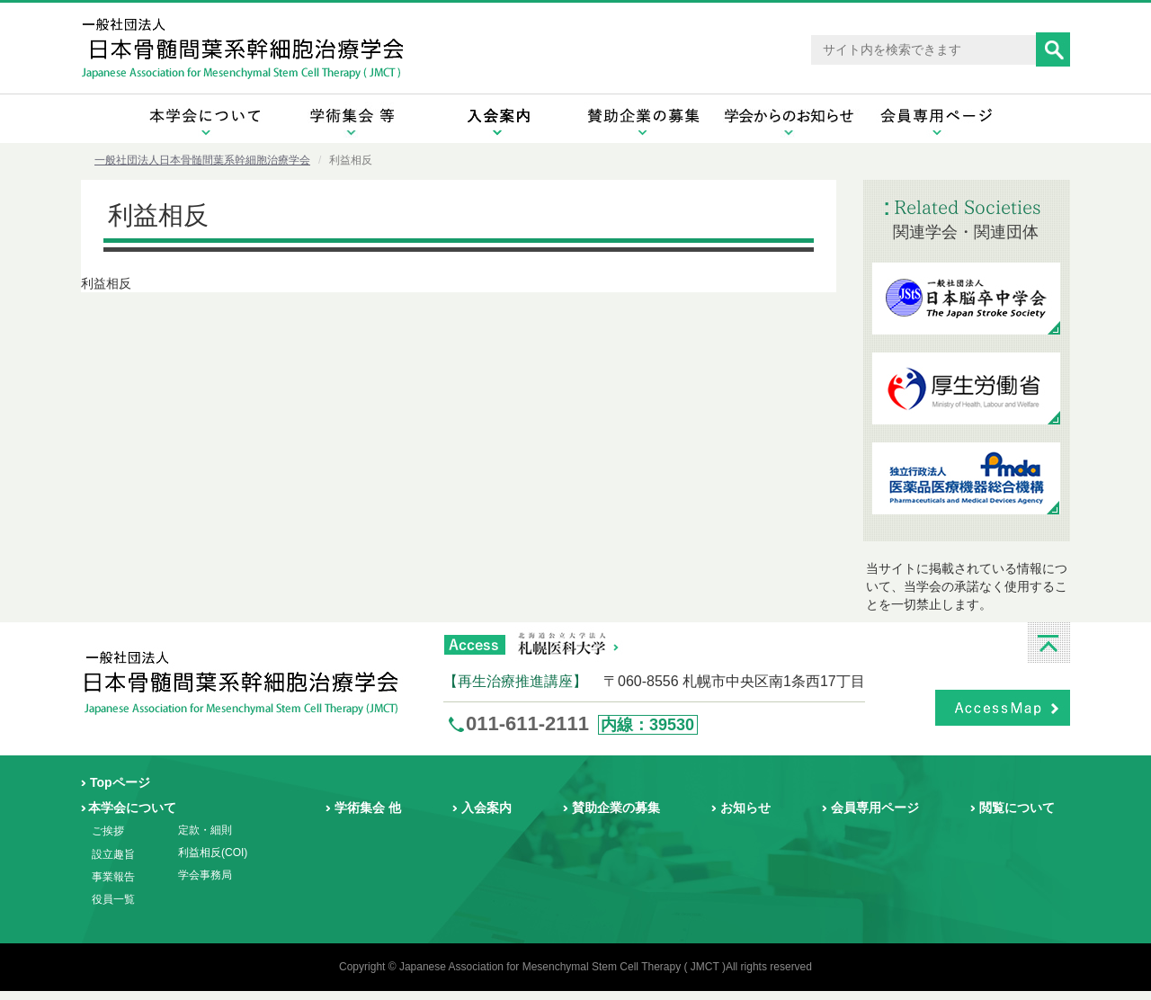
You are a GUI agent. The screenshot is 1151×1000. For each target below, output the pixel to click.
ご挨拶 (108, 831)
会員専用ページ (875, 807)
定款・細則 (205, 830)
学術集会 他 (368, 807)
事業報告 (113, 877)
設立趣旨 (113, 854)
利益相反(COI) (212, 852)
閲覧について (1017, 807)
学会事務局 (205, 875)
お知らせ (745, 807)
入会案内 (486, 807)
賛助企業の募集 (616, 807)
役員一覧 (113, 899)
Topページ (120, 782)
